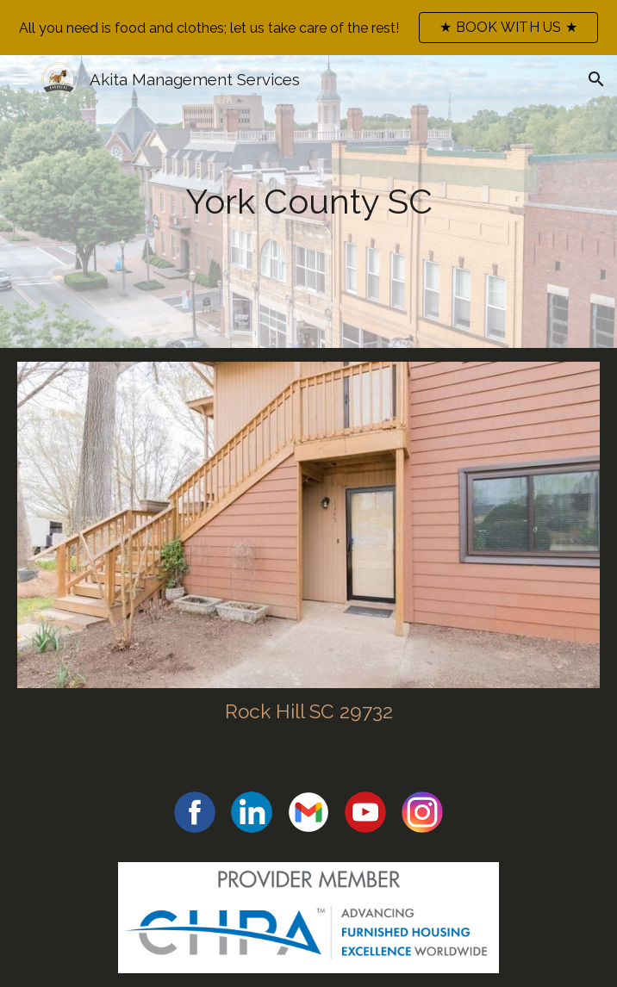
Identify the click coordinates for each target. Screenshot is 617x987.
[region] (308, 27)
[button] (20, 78)
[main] (308, 201)
